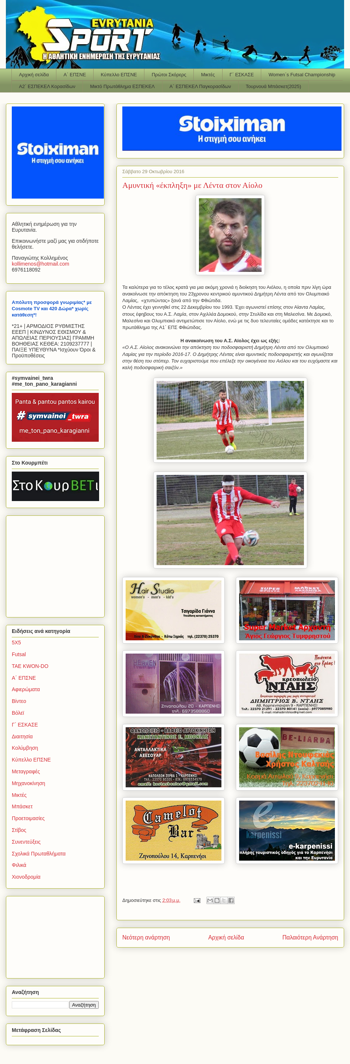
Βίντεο (19, 701)
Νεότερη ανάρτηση (146, 937)
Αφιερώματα (26, 689)
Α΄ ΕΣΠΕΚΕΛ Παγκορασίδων (200, 86)
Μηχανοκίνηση (28, 783)
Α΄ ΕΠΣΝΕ (75, 74)
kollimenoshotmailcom (40, 264)
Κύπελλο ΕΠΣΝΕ (119, 74)
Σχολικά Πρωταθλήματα (39, 854)
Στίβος (19, 830)
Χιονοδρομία (26, 877)
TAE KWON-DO (30, 666)
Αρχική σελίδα (34, 74)
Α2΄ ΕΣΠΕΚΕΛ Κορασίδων (47, 86)
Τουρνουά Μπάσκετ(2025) (273, 86)
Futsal (19, 654)
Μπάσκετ (22, 806)
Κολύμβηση (25, 748)
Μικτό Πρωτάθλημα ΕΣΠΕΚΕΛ (122, 86)
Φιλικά (19, 865)
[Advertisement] (58, 564)
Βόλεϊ (18, 713)
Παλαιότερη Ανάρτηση (310, 937)
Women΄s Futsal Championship (302, 74)
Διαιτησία (22, 736)
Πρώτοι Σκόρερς (169, 74)
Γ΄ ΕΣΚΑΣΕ (242, 74)
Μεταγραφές (26, 771)
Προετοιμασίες (28, 818)
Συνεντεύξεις (26, 842)
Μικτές (208, 74)
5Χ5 (16, 642)
